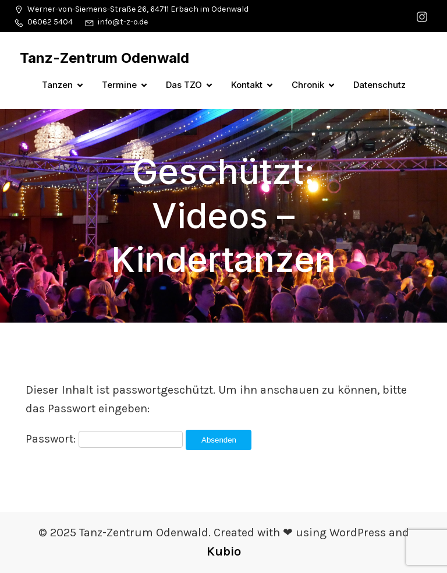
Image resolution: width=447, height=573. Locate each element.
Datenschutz (379, 84)
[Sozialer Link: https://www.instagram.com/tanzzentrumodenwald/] (423, 16)
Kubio (224, 551)
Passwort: (104, 438)
